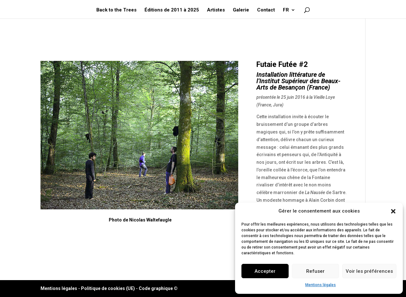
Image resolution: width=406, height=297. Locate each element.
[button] (393, 211)
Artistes (216, 10)
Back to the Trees (116, 10)
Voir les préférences (369, 271)
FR (286, 10)
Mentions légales (320, 285)
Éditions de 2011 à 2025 (171, 10)
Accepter (265, 271)
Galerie (241, 10)
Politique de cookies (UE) (108, 288)
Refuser (315, 271)
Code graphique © (158, 288)
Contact (266, 10)
